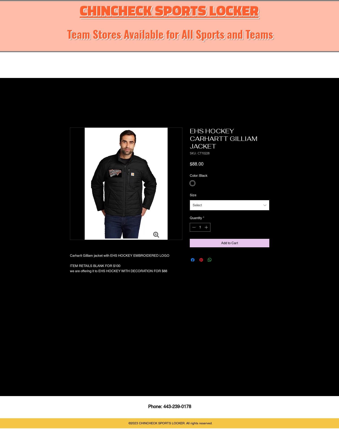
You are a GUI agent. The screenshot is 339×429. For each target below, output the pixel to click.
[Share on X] (218, 260)
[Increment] (207, 227)
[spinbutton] (200, 227)
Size (193, 195)
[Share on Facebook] (192, 260)
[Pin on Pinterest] (201, 260)
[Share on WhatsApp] (209, 260)
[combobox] (229, 205)
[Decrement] (193, 227)
